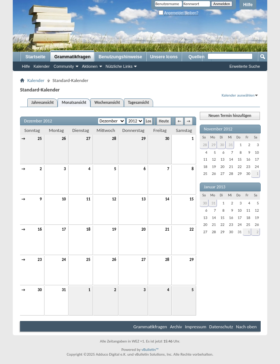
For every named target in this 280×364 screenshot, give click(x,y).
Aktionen (90, 66)
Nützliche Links (119, 66)
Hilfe (248, 4)
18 (88, 229)
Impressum (195, 326)
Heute (164, 121)
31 (64, 289)
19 (114, 229)
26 (64, 138)
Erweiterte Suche (244, 66)
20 (143, 229)
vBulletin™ (150, 349)
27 (88, 138)
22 (192, 229)
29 (143, 138)
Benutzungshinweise (120, 56)
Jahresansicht (42, 102)
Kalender (42, 66)
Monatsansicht (74, 102)
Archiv (176, 326)
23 (40, 259)
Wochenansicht (107, 102)
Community (64, 66)
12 (114, 199)
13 (143, 199)
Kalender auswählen (238, 95)
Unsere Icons (164, 56)
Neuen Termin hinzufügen (230, 115)
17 (64, 229)
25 (40, 138)
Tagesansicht (138, 102)
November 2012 (218, 129)
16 (40, 229)
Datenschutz (221, 326)
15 (192, 199)
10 (64, 199)
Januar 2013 (214, 186)
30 (167, 138)
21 (167, 229)
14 (167, 199)
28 (114, 138)
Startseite (36, 56)
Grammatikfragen (72, 56)
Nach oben (246, 326)
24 (64, 259)
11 (88, 199)
